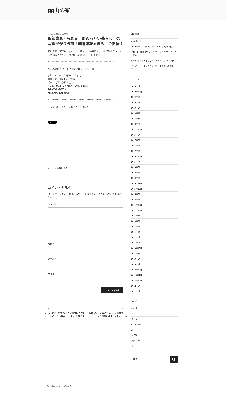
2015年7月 (136, 194)
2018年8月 (136, 118)
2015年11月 (136, 183)
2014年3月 (136, 237)
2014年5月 (136, 226)
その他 (134, 308)
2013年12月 (136, 248)
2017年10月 (136, 129)
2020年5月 (136, 86)
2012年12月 (136, 270)
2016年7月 (136, 162)
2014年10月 (136, 210)
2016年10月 (136, 156)
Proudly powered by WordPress (61, 386)
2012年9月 (136, 286)
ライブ (134, 319)
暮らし (134, 330)
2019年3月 (136, 102)
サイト (51, 274)
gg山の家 (59, 10)
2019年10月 (136, 91)
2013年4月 (136, 264)
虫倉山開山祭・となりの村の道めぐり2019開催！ (153, 60)
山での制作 (136, 324)
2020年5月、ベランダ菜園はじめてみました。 (152, 46)
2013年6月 (136, 259)
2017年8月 (136, 140)
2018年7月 (136, 124)
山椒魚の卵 (136, 41)
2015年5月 (136, 199)
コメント (52, 204)
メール (52, 259)
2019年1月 (136, 113)
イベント (55, 168)
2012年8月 (136, 291)
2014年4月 (136, 232)
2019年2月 (136, 108)
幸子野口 (65, 34)
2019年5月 (136, 97)
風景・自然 (63, 168)
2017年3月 (136, 151)
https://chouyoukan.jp (59, 93)
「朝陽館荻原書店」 (76, 55)
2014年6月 (136, 221)
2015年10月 (136, 189)
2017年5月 (136, 145)
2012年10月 (136, 280)
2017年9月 (136, 135)
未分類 (134, 335)
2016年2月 (136, 178)
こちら (88, 107)
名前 (51, 244)
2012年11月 (136, 275)
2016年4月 (136, 172)
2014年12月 (136, 205)
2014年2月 (136, 243)
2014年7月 (136, 216)
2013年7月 (136, 253)
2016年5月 (136, 167)
